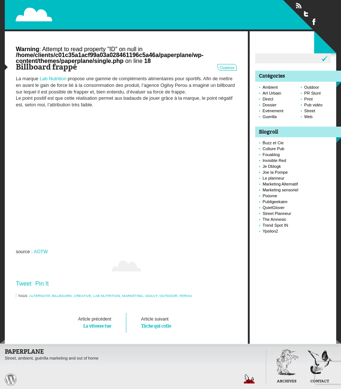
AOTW (41, 251)
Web (308, 116)
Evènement (273, 111)
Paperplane (79, 10)
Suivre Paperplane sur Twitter (306, 13)
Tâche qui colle (181, 322)
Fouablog (271, 154)
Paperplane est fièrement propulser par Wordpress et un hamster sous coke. (11, 379)
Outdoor (227, 68)
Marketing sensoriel (280, 190)
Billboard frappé (46, 67)
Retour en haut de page (249, 378)
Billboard (62, 296)
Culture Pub (273, 148)
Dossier (270, 105)
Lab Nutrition (53, 78)
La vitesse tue (71, 322)
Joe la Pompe (275, 172)
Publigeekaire (275, 201)
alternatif (39, 296)
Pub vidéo (313, 105)
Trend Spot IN (275, 225)
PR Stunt (312, 93)
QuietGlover (274, 207)
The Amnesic (274, 219)
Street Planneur (277, 213)
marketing (132, 296)
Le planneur (273, 178)
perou (185, 296)
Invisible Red (274, 160)
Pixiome (270, 196)
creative (82, 296)
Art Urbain (272, 93)
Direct (268, 99)
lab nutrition (106, 296)
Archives (286, 381)
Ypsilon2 (270, 231)
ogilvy (151, 296)
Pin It (42, 283)
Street (309, 111)
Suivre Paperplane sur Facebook (314, 21)
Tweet (24, 283)
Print (308, 99)
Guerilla (270, 116)
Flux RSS (298, 6)
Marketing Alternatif (280, 184)
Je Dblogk (272, 166)
